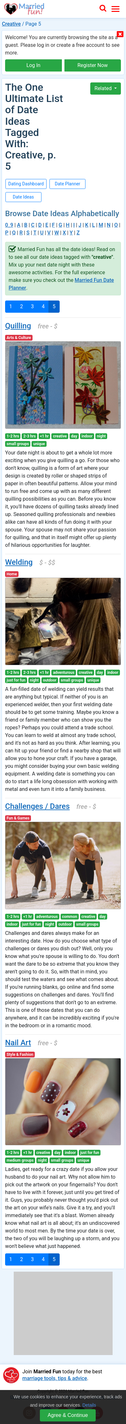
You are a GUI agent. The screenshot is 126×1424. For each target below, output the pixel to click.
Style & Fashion (20, 1054)
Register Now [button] (93, 65)
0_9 (9, 225)
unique (39, 444)
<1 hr (44, 436)
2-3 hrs (29, 436)
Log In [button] (33, 65)
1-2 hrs (13, 436)
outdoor (49, 680)
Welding (19, 562)
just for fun (16, 680)
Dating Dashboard (26, 183)
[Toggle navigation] (115, 9)
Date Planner (67, 183)
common (69, 916)
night (101, 436)
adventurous (63, 672)
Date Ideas (23, 196)
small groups (18, 444)
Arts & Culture (19, 337)
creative (60, 436)
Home (12, 574)
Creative (11, 24)
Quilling (18, 325)
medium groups (20, 1160)
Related (103, 88)
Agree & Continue (68, 1415)
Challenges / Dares (37, 806)
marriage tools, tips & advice (54, 1378)
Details (89, 1405)
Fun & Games (18, 818)
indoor (87, 436)
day (74, 436)
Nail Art (18, 1042)
